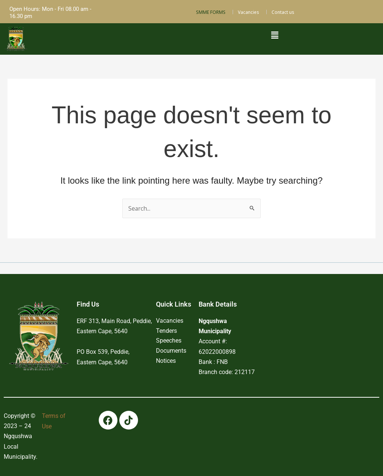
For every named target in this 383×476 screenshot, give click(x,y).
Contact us (283, 12)
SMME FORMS (211, 12)
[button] (274, 35)
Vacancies (248, 12)
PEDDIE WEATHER (309, 317)
